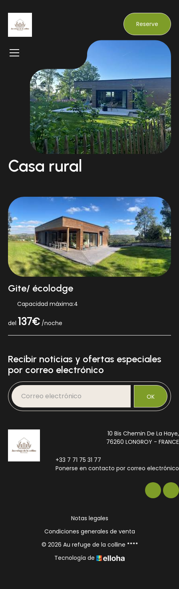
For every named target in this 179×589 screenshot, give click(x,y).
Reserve (147, 24)
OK (151, 397)
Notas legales (89, 518)
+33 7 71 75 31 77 (73, 460)
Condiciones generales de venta (89, 531)
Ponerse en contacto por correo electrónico (112, 468)
